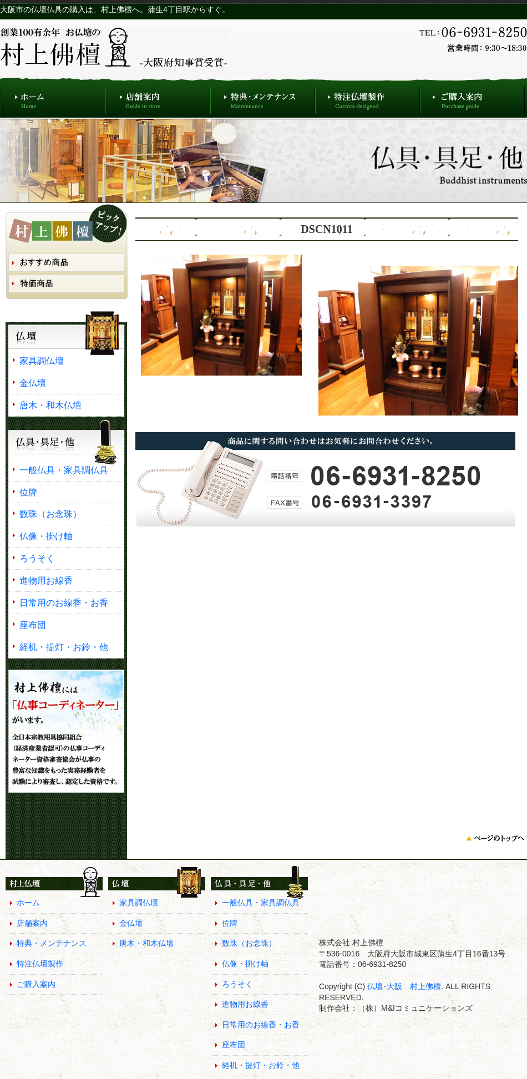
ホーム (52, 97)
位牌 (28, 492)
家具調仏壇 (41, 361)
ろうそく (37, 558)
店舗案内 (157, 97)
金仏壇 (32, 383)
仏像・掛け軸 (46, 536)
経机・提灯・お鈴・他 (63, 647)
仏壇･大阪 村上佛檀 (403, 986)
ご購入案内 (472, 97)
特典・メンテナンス (262, 97)
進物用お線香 (46, 580)
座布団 (32, 625)
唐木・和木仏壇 (50, 405)
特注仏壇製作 (367, 97)
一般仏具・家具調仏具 (63, 470)
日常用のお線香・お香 (63, 602)
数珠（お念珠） (50, 514)
